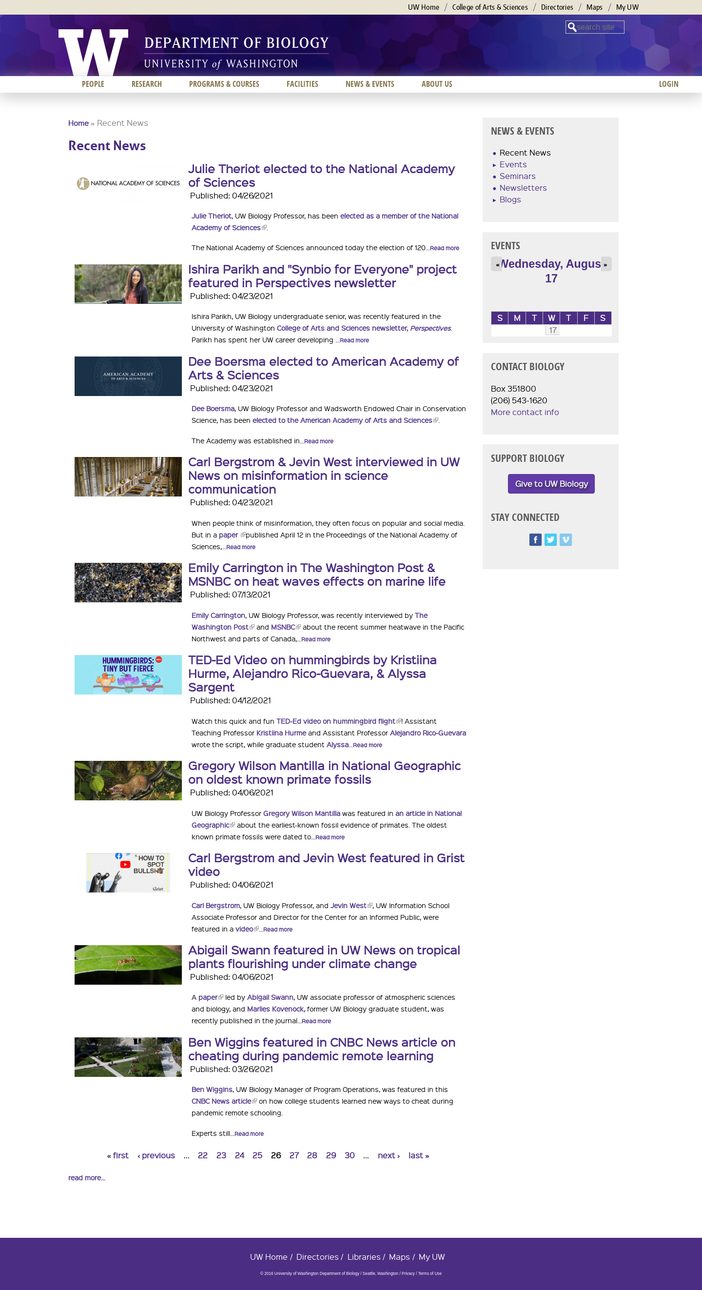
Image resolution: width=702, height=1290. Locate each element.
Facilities (302, 84)
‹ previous (156, 1155)
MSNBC (286, 626)
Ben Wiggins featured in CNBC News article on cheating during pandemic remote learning (321, 1048)
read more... (86, 1177)
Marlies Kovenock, (276, 1008)
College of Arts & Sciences (490, 7)
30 (350, 1155)
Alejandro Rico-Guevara (428, 732)
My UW (627, 7)
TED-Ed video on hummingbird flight (338, 720)
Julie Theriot (212, 215)
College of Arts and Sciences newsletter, (363, 327)
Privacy (408, 1273)
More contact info (525, 412)
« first (118, 1155)
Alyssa (338, 744)
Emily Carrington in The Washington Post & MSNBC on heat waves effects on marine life (317, 574)
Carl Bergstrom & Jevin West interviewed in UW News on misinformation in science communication (324, 475)
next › (389, 1155)
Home (78, 123)
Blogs (510, 199)
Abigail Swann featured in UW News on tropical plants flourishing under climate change (324, 956)
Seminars (518, 176)
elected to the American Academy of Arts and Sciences (345, 420)
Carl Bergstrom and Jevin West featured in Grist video (326, 864)
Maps (594, 7)
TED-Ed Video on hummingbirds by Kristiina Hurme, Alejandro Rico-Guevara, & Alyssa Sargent (312, 673)
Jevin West (351, 905)
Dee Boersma (213, 408)
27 (294, 1155)
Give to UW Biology (551, 483)
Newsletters (523, 187)
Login (669, 84)
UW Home (423, 7)
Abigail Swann (270, 996)
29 (331, 1155)
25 (257, 1155)
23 (221, 1155)
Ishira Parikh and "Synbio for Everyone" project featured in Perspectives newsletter (322, 275)
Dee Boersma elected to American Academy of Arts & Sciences (323, 367)
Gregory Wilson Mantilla (301, 813)
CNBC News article (224, 1100)
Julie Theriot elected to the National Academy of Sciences (321, 175)
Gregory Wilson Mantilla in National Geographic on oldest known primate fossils (324, 772)
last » (419, 1155)
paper (232, 534)
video (247, 928)
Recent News (525, 152)
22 (203, 1155)
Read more (444, 248)
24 (239, 1155)
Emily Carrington (218, 615)
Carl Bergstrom (216, 905)
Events (513, 164)
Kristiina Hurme (281, 732)
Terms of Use (430, 1273)
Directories (557, 7)
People (93, 84)
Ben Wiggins (212, 1089)
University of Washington (93, 52)
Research (147, 84)
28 (312, 1155)
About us (437, 84)
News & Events (370, 84)
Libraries (364, 1256)
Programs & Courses (224, 84)
